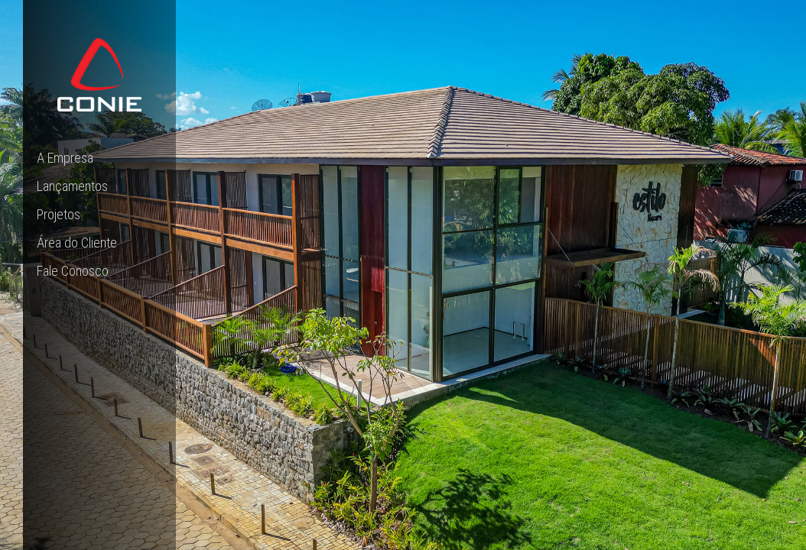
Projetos (58, 214)
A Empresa (65, 158)
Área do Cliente (77, 243)
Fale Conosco (73, 271)
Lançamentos (72, 186)
